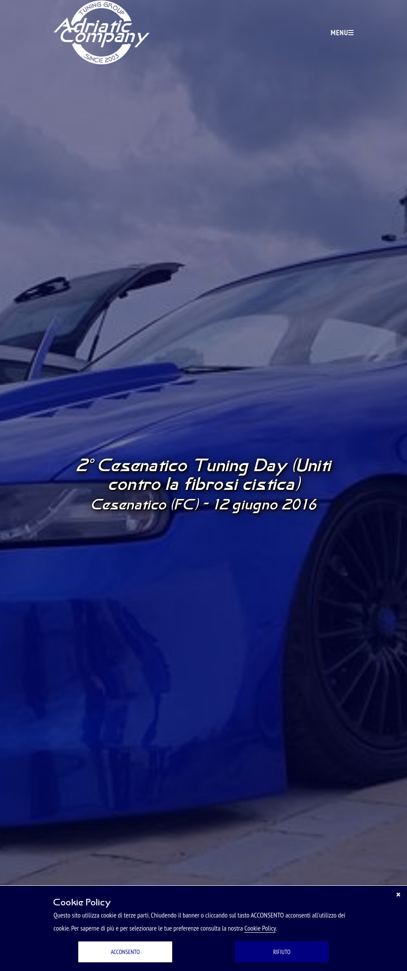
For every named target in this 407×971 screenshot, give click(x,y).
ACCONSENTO (125, 952)
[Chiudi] (398, 894)
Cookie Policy (260, 928)
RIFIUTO (281, 952)
